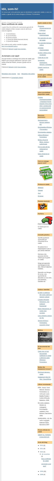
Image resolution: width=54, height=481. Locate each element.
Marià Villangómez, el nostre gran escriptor (44, 311)
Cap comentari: (22, 49)
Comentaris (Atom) (17, 77)
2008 (42, 474)
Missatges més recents (9, 74)
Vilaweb (40, 190)
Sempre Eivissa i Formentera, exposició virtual (43, 323)
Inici (18, 74)
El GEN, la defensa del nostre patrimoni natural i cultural (45, 295)
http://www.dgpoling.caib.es (9, 46)
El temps (40, 196)
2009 (42, 471)
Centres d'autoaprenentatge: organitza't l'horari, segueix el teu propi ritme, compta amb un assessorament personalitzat (45, 104)
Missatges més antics (28, 74)
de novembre (46, 454)
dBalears (40, 187)
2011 (42, 448)
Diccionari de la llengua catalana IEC (44, 122)
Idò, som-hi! (10, 9)
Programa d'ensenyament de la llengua (44, 28)
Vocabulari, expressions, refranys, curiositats (45, 62)
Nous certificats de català (12, 24)
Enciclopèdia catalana (44, 132)
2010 (42, 452)
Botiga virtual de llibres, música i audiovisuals (43, 142)
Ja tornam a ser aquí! (10, 56)
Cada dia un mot (43, 57)
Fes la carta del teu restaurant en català (44, 149)
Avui (39, 193)
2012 (42, 445)
